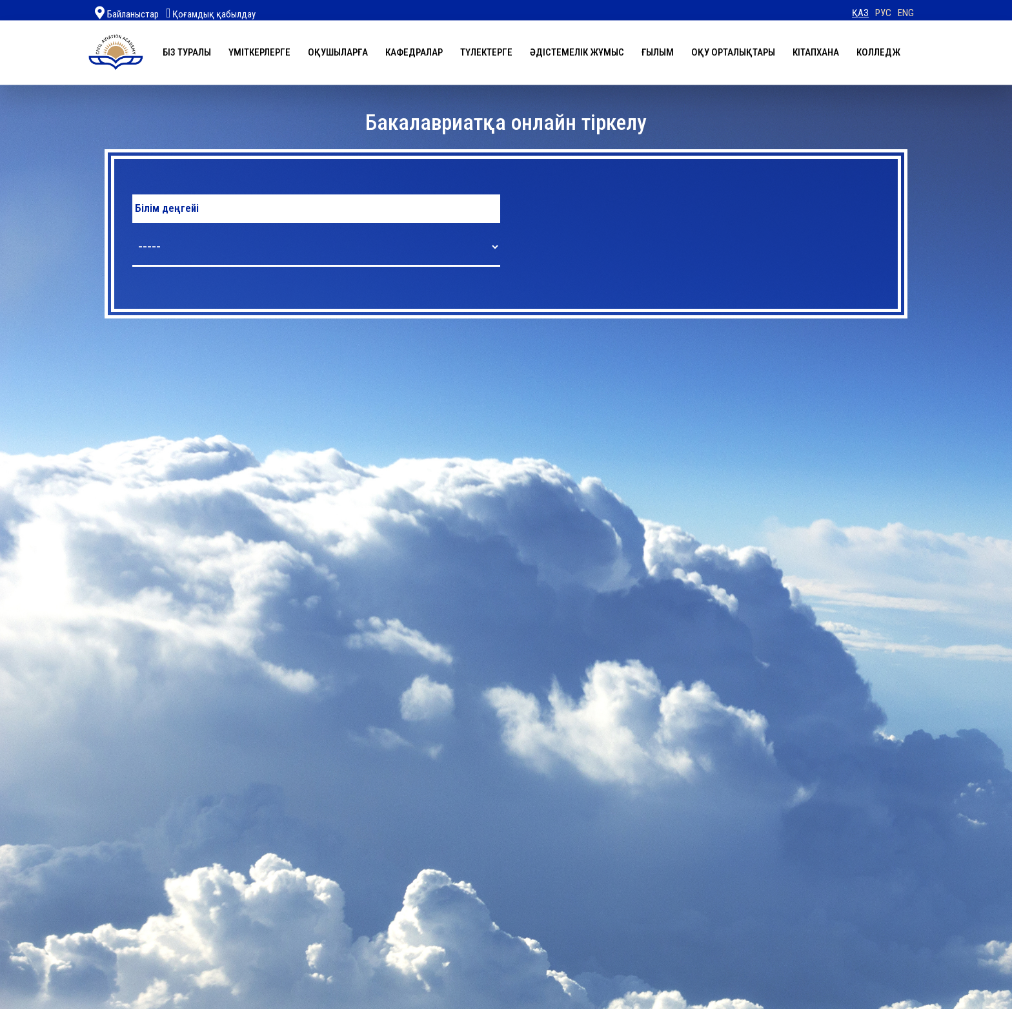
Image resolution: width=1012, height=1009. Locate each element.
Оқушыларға (338, 51)
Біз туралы (187, 51)
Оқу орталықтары (733, 51)
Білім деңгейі (167, 208)
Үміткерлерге (259, 51)
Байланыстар (133, 14)
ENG (906, 13)
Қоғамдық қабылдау (211, 14)
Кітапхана (816, 51)
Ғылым (658, 51)
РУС (883, 13)
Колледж (878, 51)
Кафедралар (414, 51)
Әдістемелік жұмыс (577, 51)
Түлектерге (486, 51)
